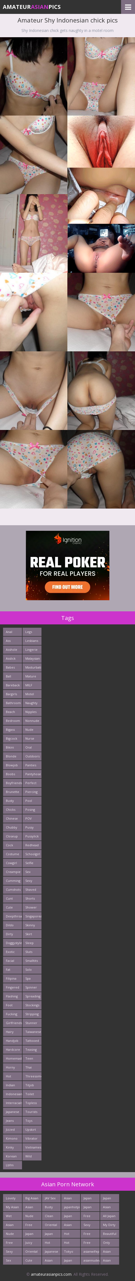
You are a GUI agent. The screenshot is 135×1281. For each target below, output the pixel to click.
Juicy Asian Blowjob (31, 1243)
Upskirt (30, 1129)
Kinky (10, 1147)
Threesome (33, 1076)
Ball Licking (11, 677)
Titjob (29, 1085)
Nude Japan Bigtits (29, 1217)
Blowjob (12, 765)
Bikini (10, 747)
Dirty (9, 934)
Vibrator (31, 1138)
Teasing (31, 1049)
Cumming (13, 881)
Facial (10, 961)
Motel (29, 694)
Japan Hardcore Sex (52, 1235)
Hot (8, 1076)
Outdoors (32, 756)
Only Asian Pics (107, 1243)
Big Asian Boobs (31, 1199)
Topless (31, 1103)
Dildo (10, 925)
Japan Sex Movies (89, 1208)
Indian (10, 1085)
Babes (10, 667)
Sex (28, 872)
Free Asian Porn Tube (87, 1217)
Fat (8, 969)
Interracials (14, 1103)
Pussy (29, 827)
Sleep (29, 943)
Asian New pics (10, 1226)
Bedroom (13, 721)
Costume (12, 854)
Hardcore (13, 1049)
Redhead (32, 845)
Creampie (13, 872)
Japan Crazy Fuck (29, 1235)
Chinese (12, 818)
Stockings (32, 1005)
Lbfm (10, 1165)
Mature (30, 676)
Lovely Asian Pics (11, 1199)
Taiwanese (33, 1032)
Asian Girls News (68, 1226)
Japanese (12, 1112)
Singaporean (33, 916)
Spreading (32, 996)
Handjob (12, 1041)
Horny (10, 1067)
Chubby (11, 827)
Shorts (30, 898)
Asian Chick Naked (107, 1261)
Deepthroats (14, 916)
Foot (9, 1005)
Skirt (28, 934)
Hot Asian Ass (68, 1235)
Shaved (30, 889)
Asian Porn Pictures (109, 1252)
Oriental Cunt (51, 1226)
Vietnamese (33, 1147)
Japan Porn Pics (88, 1199)
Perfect (30, 783)
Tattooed (32, 1041)
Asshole (11, 649)
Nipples (30, 712)
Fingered (12, 987)
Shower (31, 907)
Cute (9, 907)
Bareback (13, 685)
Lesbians (31, 641)
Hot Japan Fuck (49, 1243)
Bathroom (13, 703)
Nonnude (32, 721)
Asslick (11, 658)
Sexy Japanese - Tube (12, 1252)
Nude (29, 729)
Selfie (29, 863)
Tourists (31, 1112)
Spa (28, 978)
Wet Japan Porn (10, 1217)
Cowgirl (11, 863)
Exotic (10, 952)
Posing (30, 809)
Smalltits (31, 961)
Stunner (31, 1023)
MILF (28, 685)
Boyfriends (14, 783)
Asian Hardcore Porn (110, 1208)
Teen (29, 1058)
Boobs (10, 774)
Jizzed (10, 1129)
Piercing (31, 792)
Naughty (31, 703)
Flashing (12, 996)
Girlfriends (14, 1023)
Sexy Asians (88, 1226)
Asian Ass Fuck (51, 1261)
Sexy (28, 881)
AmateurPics (32, 7)
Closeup (12, 836)
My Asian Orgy (12, 1208)
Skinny (30, 925)
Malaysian (32, 658)
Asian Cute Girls (68, 1199)
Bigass (10, 729)
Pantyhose (33, 774)
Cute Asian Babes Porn (29, 1261)
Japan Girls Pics (107, 1199)
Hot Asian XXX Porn (70, 1243)
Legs (28, 632)
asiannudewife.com (92, 1260)
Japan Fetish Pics (68, 1261)
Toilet (29, 1094)
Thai (28, 1067)
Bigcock (11, 738)
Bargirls (11, 694)
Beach (10, 712)
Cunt (9, 898)
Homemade (14, 1058)
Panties (30, 765)
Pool (28, 801)
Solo (28, 969)
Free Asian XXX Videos (89, 1235)
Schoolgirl (32, 854)
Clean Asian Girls (49, 1217)
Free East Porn (9, 1243)
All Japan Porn (109, 1217)
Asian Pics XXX (31, 1208)
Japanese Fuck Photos (51, 1252)
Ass (8, 641)
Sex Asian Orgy (10, 1261)
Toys (28, 1121)
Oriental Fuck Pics (31, 1252)
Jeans (10, 1121)
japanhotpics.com (72, 1207)
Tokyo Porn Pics (68, 1252)
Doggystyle (14, 943)
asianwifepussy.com (92, 1251)
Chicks (10, 809)
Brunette (12, 792)
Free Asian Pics (87, 1243)
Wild (28, 1156)
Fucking (11, 1014)
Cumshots (13, 889)
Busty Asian (49, 1208)
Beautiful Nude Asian (109, 1235)
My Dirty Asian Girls (109, 1226)
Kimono (12, 1138)
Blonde (11, 756)
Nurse (29, 738)
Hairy (10, 1032)
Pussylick (32, 836)
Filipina (11, 978)
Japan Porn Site (68, 1217)
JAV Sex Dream (50, 1199)
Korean (11, 1156)
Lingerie (31, 649)
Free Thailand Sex (31, 1226)
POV (28, 818)
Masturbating (33, 667)
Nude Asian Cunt (10, 1235)
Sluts (28, 952)
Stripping (32, 1014)
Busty (10, 801)
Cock (9, 845)
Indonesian (14, 1094)
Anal (9, 632)
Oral (28, 747)
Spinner (31, 987)
